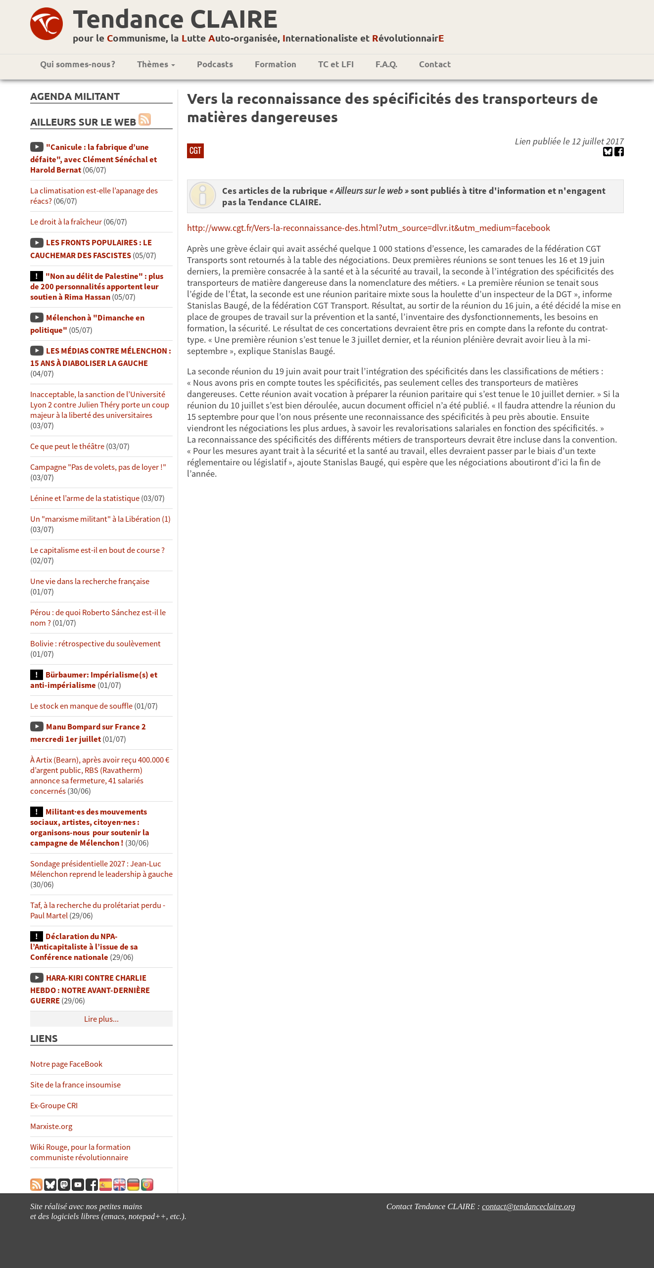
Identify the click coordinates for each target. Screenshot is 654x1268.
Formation (275, 64)
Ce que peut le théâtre (67, 446)
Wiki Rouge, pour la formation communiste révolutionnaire (80, 1152)
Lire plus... (101, 1019)
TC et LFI (336, 64)
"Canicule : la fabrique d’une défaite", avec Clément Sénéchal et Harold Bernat (93, 158)
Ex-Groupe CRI (54, 1105)
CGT (195, 150)
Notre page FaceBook (66, 1064)
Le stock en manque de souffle (81, 706)
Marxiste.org (51, 1126)
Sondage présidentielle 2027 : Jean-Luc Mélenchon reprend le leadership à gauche (101, 869)
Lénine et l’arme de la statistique (85, 498)
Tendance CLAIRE (175, 18)
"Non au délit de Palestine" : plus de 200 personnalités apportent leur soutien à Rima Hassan (96, 286)
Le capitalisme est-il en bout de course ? (97, 550)
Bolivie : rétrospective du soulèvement (95, 643)
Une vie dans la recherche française (89, 581)
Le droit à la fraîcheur (66, 222)
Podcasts (215, 64)
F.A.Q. (386, 64)
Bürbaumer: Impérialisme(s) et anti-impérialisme (93, 680)
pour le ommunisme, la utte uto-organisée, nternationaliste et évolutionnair (258, 38)
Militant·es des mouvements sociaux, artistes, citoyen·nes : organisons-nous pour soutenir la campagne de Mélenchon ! (89, 827)
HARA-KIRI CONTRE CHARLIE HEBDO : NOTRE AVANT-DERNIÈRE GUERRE (90, 989)
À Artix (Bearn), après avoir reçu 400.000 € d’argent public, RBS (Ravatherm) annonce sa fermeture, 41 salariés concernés (99, 775)
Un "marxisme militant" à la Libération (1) (100, 519)
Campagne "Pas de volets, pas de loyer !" (98, 467)
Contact (435, 64)
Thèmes (156, 64)
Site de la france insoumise (75, 1085)
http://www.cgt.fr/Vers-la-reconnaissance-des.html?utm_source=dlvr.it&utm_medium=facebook (368, 227)
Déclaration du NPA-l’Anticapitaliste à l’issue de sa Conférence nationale (84, 946)
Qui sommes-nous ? (77, 64)
